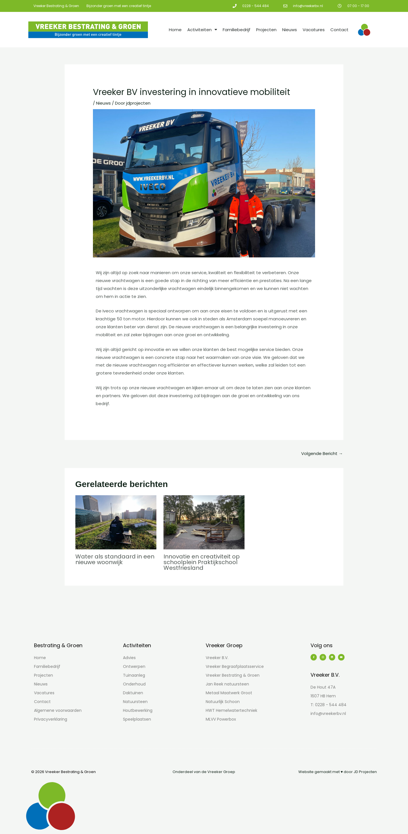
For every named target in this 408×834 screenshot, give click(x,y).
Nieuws (289, 30)
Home (175, 30)
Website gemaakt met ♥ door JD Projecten (337, 771)
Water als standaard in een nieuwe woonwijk (114, 559)
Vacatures (314, 30)
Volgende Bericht (322, 453)
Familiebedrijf (236, 30)
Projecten (266, 30)
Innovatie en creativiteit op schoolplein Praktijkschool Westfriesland (201, 562)
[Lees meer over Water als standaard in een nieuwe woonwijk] (115, 522)
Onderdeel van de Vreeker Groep (204, 771)
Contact (339, 30)
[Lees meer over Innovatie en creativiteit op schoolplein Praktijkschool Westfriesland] (204, 522)
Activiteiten (202, 30)
